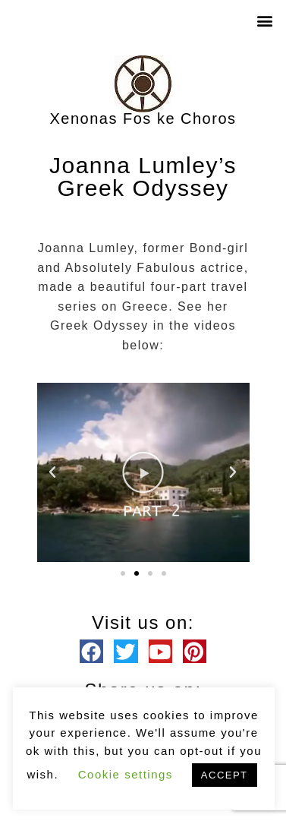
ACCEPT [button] (224, 775)
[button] (266, 20)
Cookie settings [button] (125, 774)
